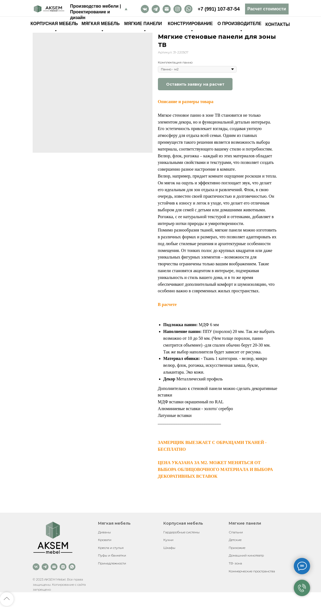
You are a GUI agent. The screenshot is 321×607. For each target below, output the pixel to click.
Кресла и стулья (111, 548)
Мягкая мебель (114, 523)
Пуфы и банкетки (112, 555)
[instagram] (63, 566)
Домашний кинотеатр (246, 555)
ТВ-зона (235, 563)
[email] (54, 566)
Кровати (104, 540)
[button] (267, 9)
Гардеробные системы (181, 532)
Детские (235, 540)
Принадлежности (112, 563)
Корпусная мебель (183, 523)
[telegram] (45, 566)
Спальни (236, 532)
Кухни (168, 540)
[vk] (36, 566)
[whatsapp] (72, 566)
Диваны (104, 532)
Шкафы (169, 548)
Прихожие (237, 548)
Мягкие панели (245, 523)
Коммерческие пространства (252, 571)
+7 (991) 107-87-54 (219, 9)
